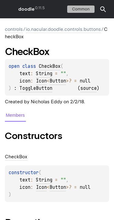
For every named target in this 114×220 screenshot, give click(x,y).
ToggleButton (35, 88)
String (44, 74)
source (88, 88)
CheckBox (49, 66)
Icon (41, 81)
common (81, 9)
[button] (103, 9)
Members (15, 115)
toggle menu (9, 9)
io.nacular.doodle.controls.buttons (63, 29)
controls (14, 29)
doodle (26, 9)
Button (58, 81)
